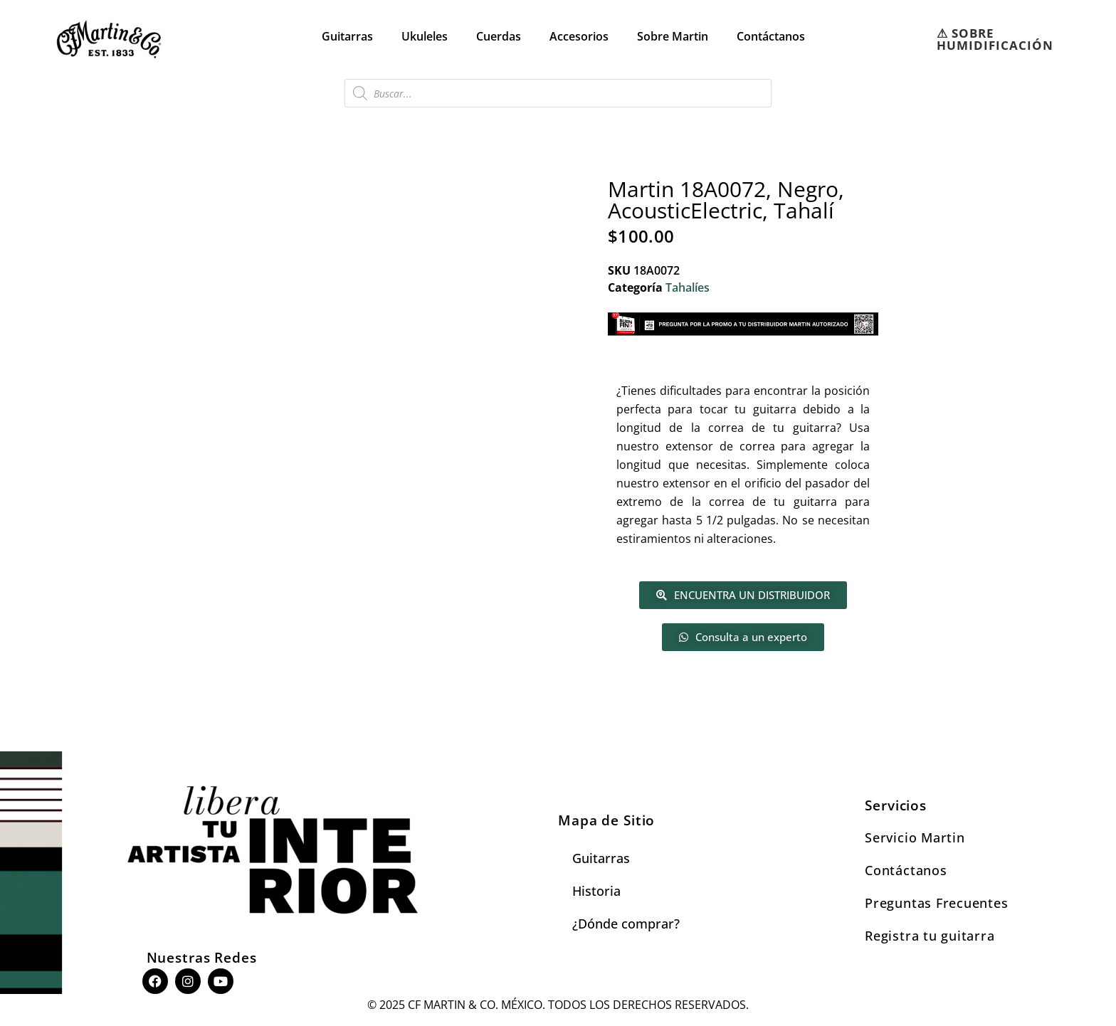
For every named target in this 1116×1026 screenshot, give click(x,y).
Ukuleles (424, 36)
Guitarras (347, 36)
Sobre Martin (672, 36)
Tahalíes (687, 287)
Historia (596, 890)
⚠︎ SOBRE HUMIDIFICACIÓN (995, 39)
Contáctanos (771, 36)
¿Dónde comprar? (626, 923)
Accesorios (579, 36)
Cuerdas (498, 36)
